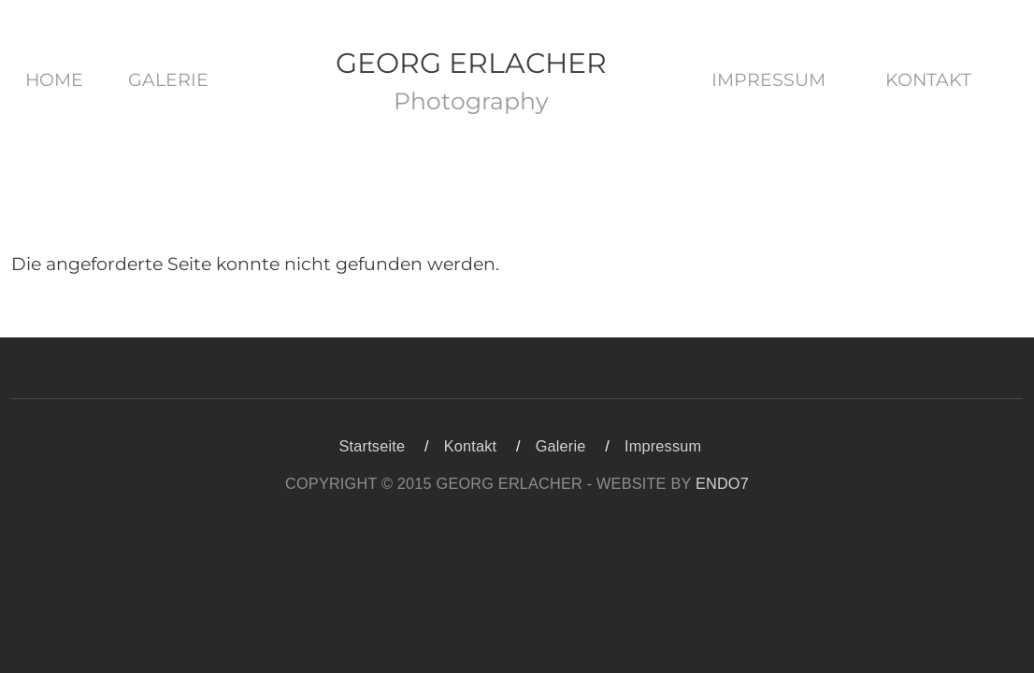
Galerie (168, 80)
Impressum (768, 80)
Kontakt (928, 80)
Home (54, 80)
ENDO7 (722, 483)
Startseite (372, 445)
